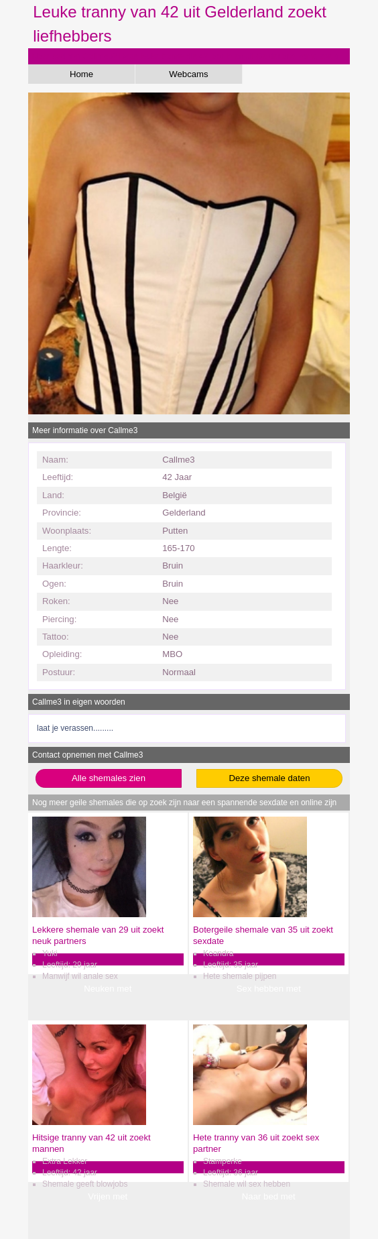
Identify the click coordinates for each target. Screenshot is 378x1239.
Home (81, 74)
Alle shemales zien (108, 778)
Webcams (188, 74)
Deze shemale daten (269, 778)
